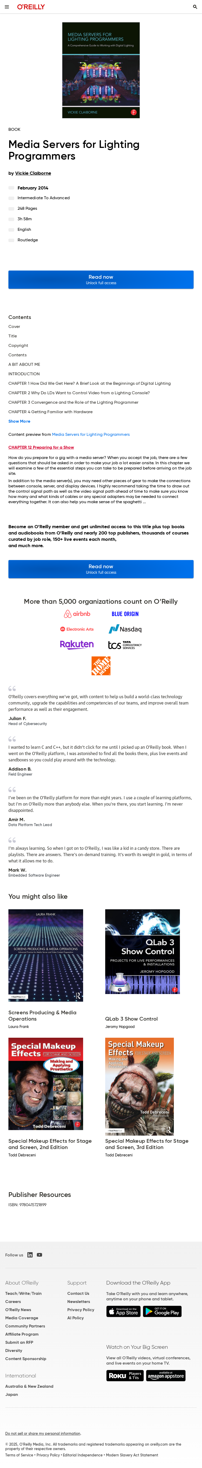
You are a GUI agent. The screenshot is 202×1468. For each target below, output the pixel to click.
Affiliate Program (22, 1334)
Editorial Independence (83, 1455)
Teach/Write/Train (23, 1293)
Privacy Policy (80, 1309)
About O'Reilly (21, 1283)
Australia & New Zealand (29, 1386)
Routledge (28, 239)
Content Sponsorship (25, 1358)
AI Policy (75, 1318)
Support (77, 1283)
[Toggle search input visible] (195, 7)
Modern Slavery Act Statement (132, 1455)
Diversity (13, 1350)
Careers (13, 1301)
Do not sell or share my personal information (42, 1433)
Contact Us (78, 1293)
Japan (11, 1394)
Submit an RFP (19, 1342)
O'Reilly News (18, 1309)
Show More (19, 421)
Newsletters (78, 1301)
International (20, 1375)
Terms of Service (19, 1455)
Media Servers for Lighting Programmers (91, 434)
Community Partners (25, 1326)
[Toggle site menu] (7, 7)
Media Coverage (21, 1318)
